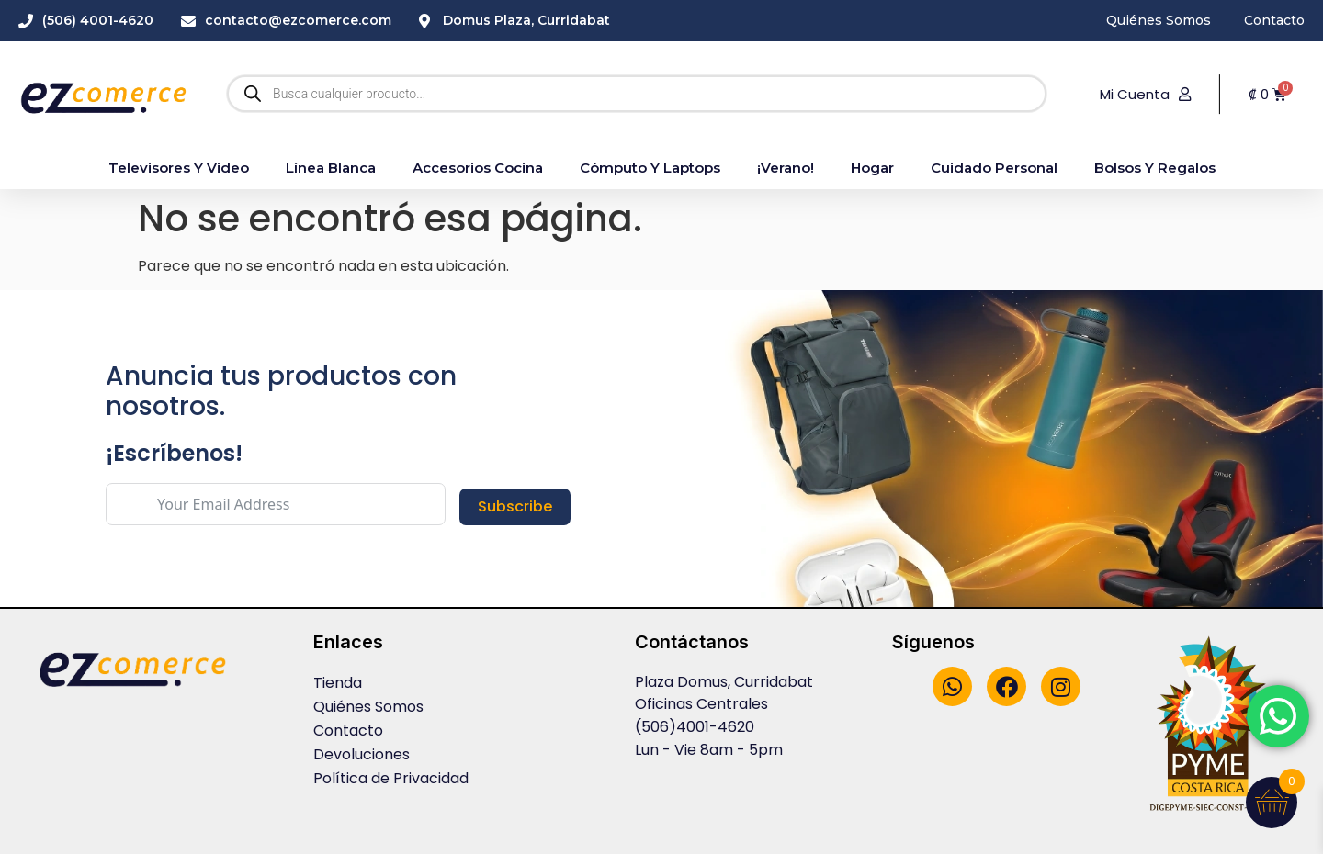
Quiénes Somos (368, 706)
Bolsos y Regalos (1155, 167)
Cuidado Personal (994, 167)
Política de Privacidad (391, 778)
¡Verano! (785, 167)
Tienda (337, 682)
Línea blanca (331, 167)
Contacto (348, 730)
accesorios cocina (478, 167)
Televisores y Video (178, 167)
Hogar (872, 167)
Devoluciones (361, 754)
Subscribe (515, 506)
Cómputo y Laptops (650, 167)
